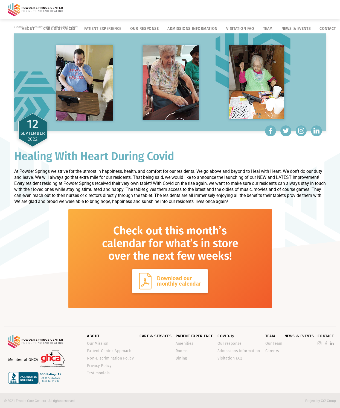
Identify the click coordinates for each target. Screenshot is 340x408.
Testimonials (98, 373)
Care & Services (59, 28)
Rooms (182, 351)
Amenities (184, 343)
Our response (144, 28)
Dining (181, 358)
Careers (272, 351)
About (28, 28)
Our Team (273, 343)
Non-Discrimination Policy (110, 358)
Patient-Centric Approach (109, 351)
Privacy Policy (99, 365)
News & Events (296, 28)
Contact (327, 28)
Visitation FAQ (240, 28)
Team (268, 28)
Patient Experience (102, 28)
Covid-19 (225, 336)
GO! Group (328, 400)
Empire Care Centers (31, 400)
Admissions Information (192, 28)
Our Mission (97, 343)
